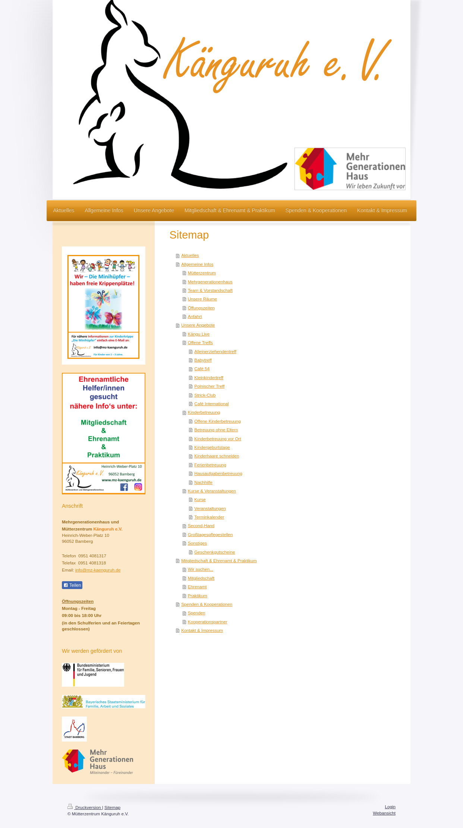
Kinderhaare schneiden (216, 455)
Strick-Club (204, 395)
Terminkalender (209, 516)
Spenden (196, 612)
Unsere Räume (202, 298)
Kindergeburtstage (212, 447)
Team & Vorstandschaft (210, 290)
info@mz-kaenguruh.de (98, 569)
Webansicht (384, 812)
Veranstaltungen (210, 508)
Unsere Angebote (198, 324)
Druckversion (84, 807)
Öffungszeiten (201, 307)
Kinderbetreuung (204, 412)
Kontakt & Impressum (202, 630)
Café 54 (202, 368)
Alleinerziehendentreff (215, 351)
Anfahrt (195, 316)
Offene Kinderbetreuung (217, 421)
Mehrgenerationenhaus (210, 281)
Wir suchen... (200, 569)
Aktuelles (190, 255)
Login (390, 806)
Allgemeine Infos (197, 264)
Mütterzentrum (202, 272)
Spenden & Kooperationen (206, 604)
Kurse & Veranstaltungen (212, 490)
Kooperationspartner (207, 621)
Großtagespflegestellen (210, 534)
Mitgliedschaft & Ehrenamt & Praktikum (219, 560)
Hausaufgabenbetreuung (218, 473)
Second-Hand (201, 525)
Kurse (200, 499)
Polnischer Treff (209, 386)
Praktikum (197, 595)
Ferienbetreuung (210, 464)
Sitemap (112, 807)
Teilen (72, 585)
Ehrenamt (197, 586)
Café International (211, 403)
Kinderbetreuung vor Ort (217, 438)
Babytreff (203, 360)
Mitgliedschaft (201, 578)
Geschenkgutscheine (214, 552)
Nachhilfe (203, 482)
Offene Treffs (200, 342)
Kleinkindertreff (208, 377)
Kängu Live (199, 333)
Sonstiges (197, 543)
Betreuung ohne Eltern (216, 429)
